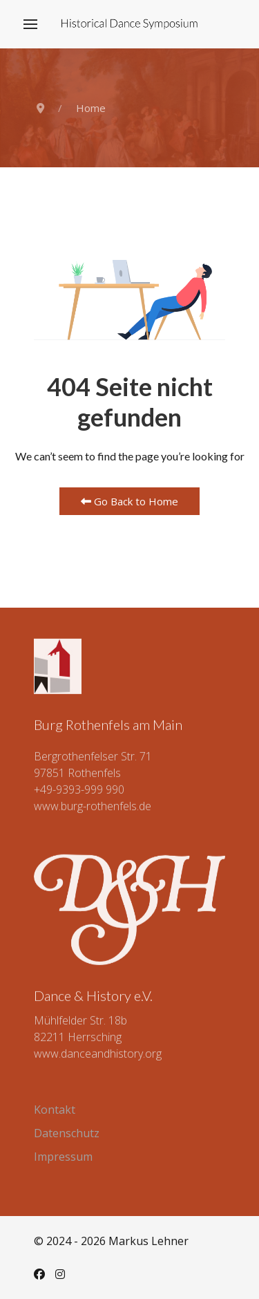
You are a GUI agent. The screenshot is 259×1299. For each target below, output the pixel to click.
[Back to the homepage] (129, 24)
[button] (30, 24)
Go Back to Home (129, 501)
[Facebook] (39, 1274)
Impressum (63, 1156)
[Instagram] (60, 1274)
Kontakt (54, 1109)
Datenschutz (66, 1133)
